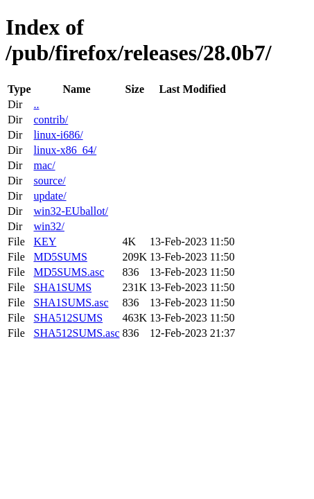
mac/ (44, 165)
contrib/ (50, 119)
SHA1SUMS (62, 287)
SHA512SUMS (68, 318)
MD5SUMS (60, 257)
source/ (49, 180)
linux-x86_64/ (64, 150)
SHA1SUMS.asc (70, 302)
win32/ (48, 226)
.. (36, 104)
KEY (44, 241)
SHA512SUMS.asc (76, 333)
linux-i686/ (57, 135)
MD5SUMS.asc (68, 272)
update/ (49, 196)
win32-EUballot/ (70, 211)
